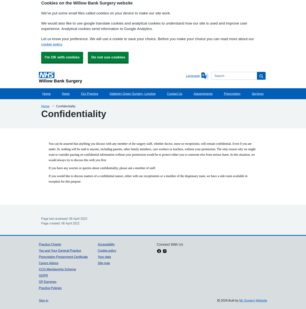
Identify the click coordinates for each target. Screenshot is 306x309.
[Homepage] (111, 77)
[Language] (197, 76)
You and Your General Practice (60, 250)
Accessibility (106, 244)
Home (46, 93)
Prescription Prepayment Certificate (63, 256)
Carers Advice (48, 263)
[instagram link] (164, 251)
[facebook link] (159, 251)
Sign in (43, 300)
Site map (104, 263)
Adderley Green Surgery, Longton (132, 93)
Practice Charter (50, 244)
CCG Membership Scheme (57, 269)
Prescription (232, 93)
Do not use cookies (108, 57)
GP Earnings (47, 281)
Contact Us (174, 93)
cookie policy (51, 44)
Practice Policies (50, 288)
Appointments (203, 93)
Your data (104, 256)
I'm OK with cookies (62, 57)
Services (258, 93)
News (66, 93)
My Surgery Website (253, 300)
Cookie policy (107, 250)
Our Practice (89, 93)
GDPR (43, 275)
